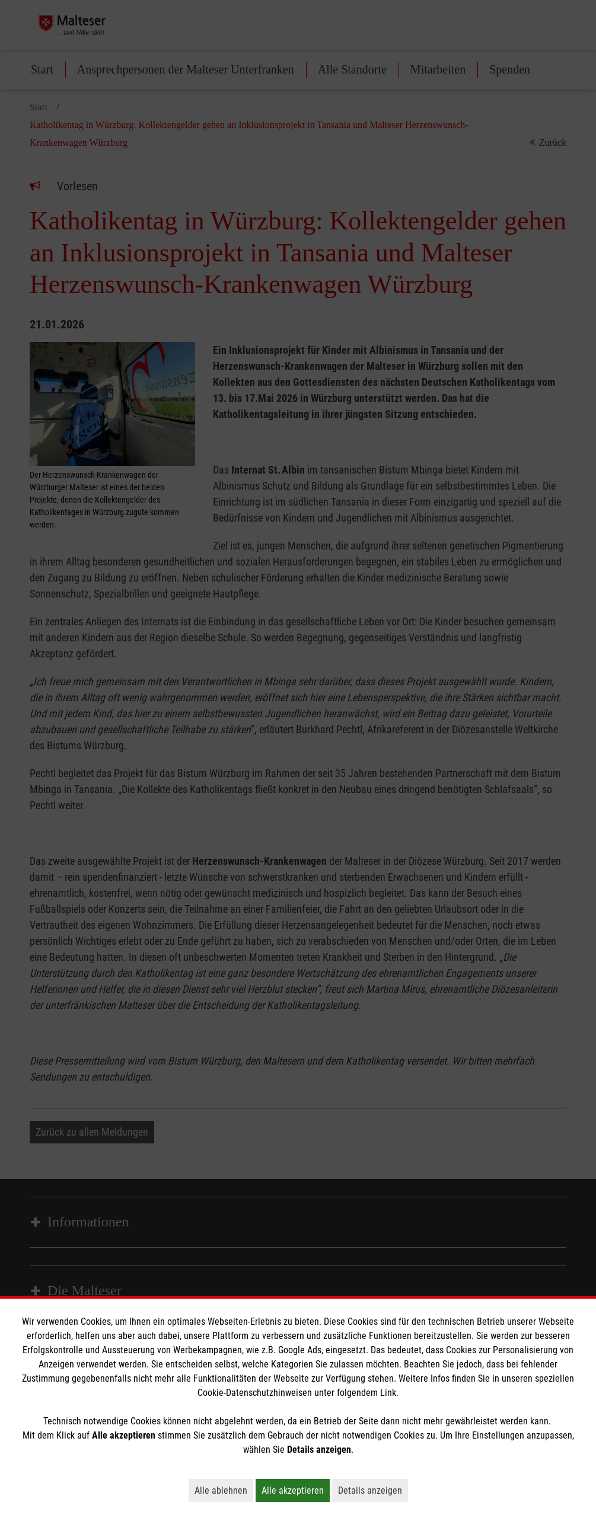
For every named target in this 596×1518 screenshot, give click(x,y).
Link (388, 1392)
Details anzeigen (373, 1490)
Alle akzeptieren (296, 1490)
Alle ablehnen (224, 1490)
